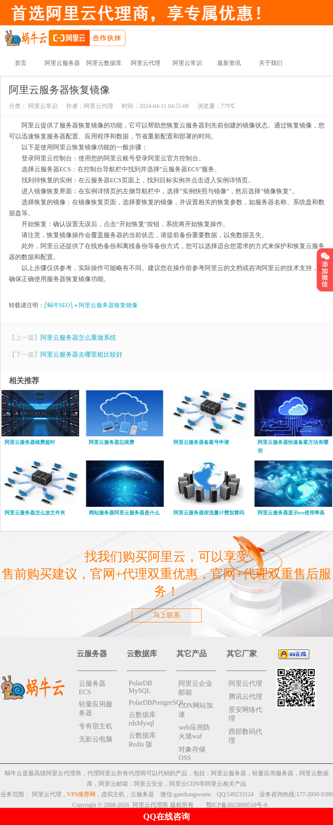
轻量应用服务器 (95, 709)
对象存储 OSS (191, 753)
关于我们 (270, 63)
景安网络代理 (245, 714)
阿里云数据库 (104, 63)
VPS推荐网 (81, 794)
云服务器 (142, 794)
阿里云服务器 (62, 63)
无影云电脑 (95, 739)
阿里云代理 (145, 63)
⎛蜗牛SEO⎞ (58, 305)
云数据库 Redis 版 (142, 740)
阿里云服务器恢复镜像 (108, 305)
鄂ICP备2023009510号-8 (236, 805)
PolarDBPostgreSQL (148, 702)
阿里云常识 (187, 63)
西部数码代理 (245, 736)
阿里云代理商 (150, 805)
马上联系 (166, 615)
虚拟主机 (113, 794)
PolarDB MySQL (140, 686)
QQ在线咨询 (166, 816)
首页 (21, 63)
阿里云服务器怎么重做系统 (78, 337)
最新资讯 (229, 63)
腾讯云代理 (245, 696)
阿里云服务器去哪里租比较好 (81, 354)
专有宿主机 (95, 726)
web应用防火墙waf (194, 732)
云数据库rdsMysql (142, 719)
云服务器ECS (92, 687)
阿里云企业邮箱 (195, 688)
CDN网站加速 (195, 710)
